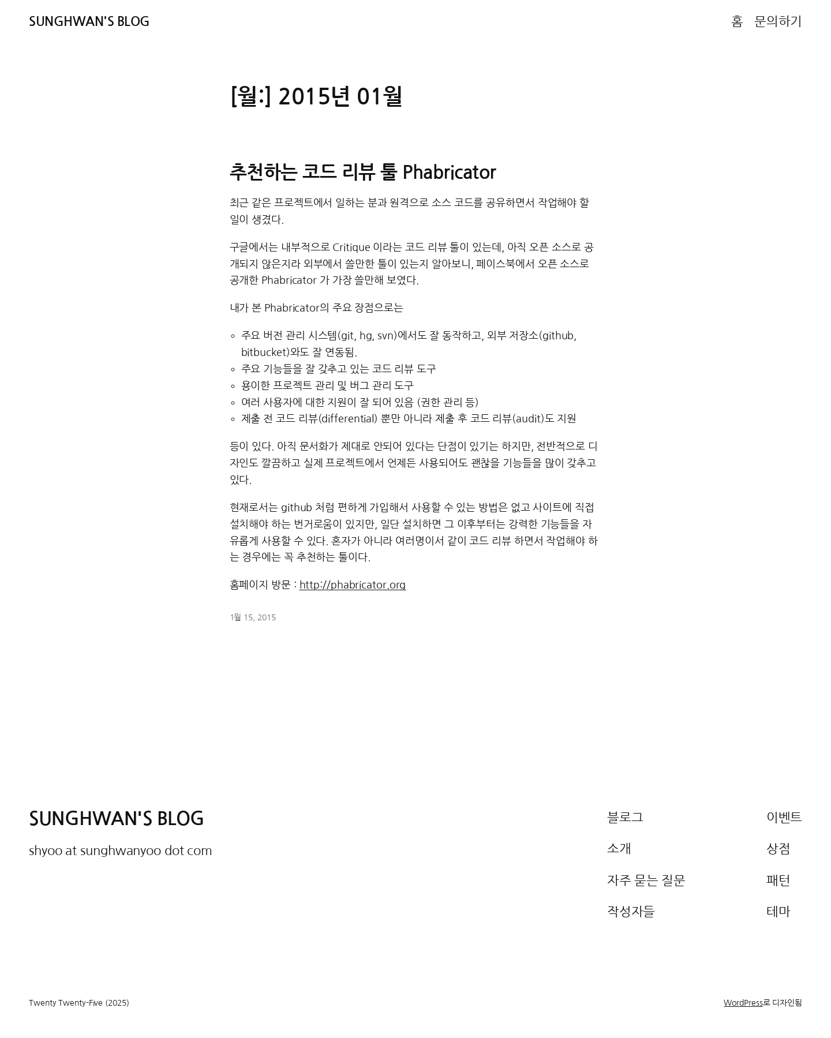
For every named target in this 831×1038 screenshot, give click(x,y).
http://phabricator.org (353, 585)
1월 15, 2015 (253, 617)
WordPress (743, 1003)
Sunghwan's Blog (89, 21)
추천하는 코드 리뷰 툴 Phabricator (363, 172)
